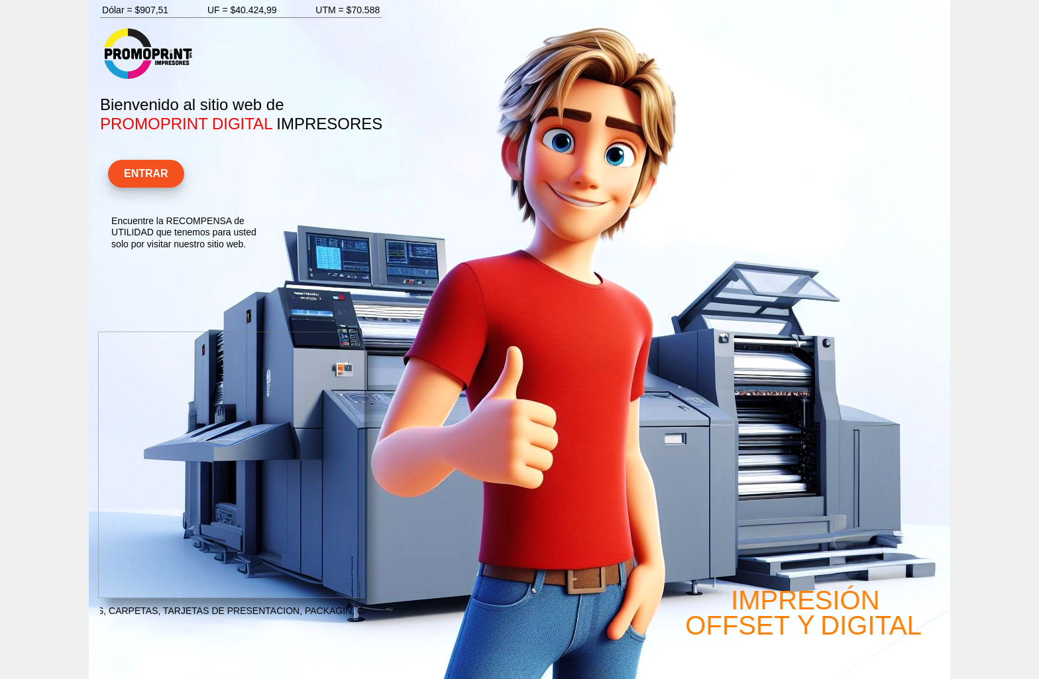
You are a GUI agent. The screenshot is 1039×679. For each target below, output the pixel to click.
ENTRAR (148, 172)
